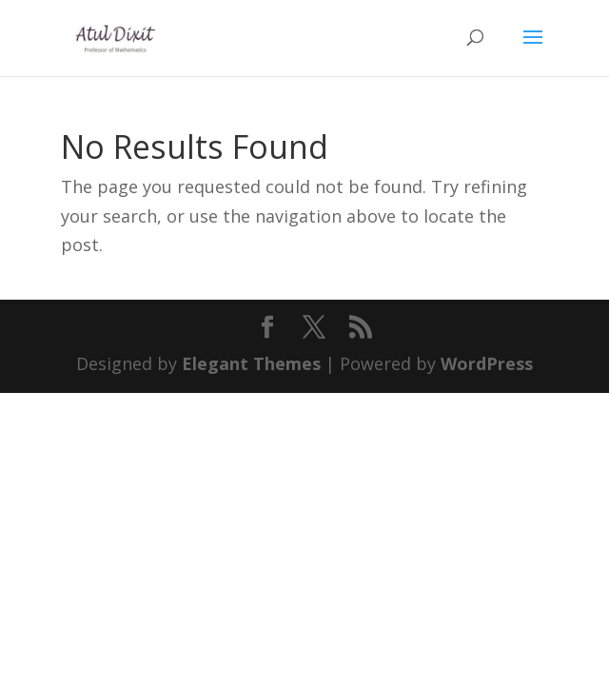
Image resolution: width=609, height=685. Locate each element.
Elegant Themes (251, 363)
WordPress (487, 363)
